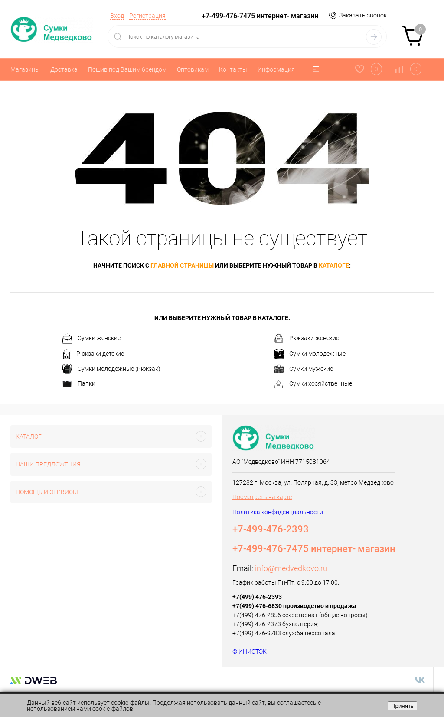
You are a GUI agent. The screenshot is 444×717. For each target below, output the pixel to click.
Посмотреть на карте (262, 496)
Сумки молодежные (310, 354)
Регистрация (147, 15)
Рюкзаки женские (306, 338)
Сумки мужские (303, 369)
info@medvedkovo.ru (291, 568)
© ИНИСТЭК (249, 651)
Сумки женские (91, 338)
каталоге (334, 265)
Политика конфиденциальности (277, 512)
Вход (117, 15)
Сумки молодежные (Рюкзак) (111, 369)
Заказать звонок (363, 15)
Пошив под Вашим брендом (127, 69)
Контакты (233, 69)
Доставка (64, 69)
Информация (276, 69)
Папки (78, 384)
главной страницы (182, 265)
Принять (402, 706)
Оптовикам (193, 69)
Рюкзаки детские (93, 354)
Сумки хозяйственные (313, 384)
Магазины (25, 69)
